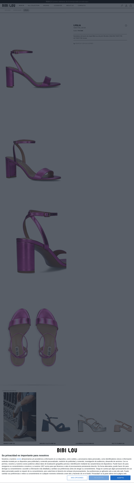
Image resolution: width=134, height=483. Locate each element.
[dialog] (67, 464)
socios (19, 459)
